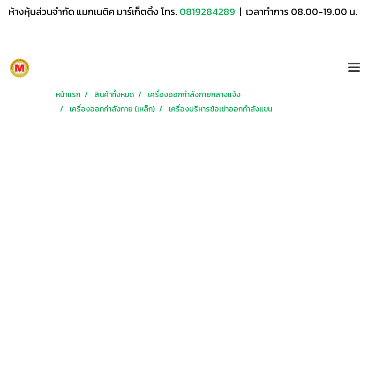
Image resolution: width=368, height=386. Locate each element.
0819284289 (208, 11)
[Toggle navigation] (354, 68)
